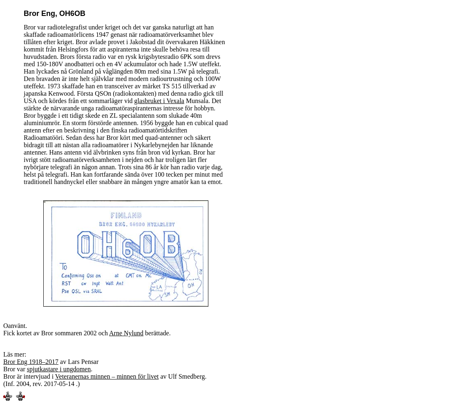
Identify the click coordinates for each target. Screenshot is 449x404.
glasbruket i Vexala (159, 100)
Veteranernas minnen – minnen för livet (107, 376)
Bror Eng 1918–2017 (30, 361)
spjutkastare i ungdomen (59, 369)
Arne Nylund (126, 333)
